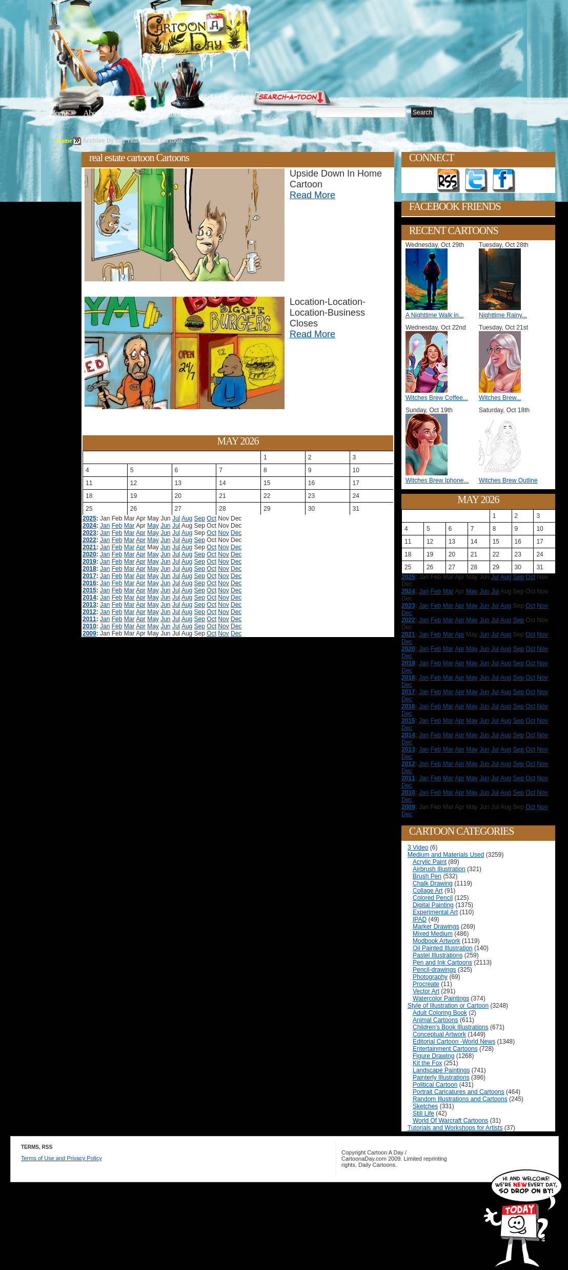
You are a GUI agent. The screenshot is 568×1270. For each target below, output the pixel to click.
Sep (199, 518)
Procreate (426, 984)
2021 (89, 547)
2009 (89, 633)
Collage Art (428, 890)
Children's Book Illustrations (451, 1027)
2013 (89, 604)
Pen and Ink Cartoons (442, 962)
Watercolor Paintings (441, 998)
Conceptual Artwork (439, 1034)
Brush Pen (427, 876)
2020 (89, 554)
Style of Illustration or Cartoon (448, 1005)
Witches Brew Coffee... (436, 397)
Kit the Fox (427, 1063)
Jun (165, 525)
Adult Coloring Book (440, 1012)
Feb (117, 525)
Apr (141, 532)
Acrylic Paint (430, 861)
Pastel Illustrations (437, 955)
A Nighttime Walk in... (434, 315)
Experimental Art (435, 912)
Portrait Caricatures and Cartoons (458, 1091)
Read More (312, 195)
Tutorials (173, 113)
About (93, 113)
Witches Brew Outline (508, 480)
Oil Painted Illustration (443, 948)
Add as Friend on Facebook (504, 180)
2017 (89, 576)
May (153, 525)
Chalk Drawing (433, 883)
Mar (129, 525)
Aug (186, 518)
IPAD (420, 919)
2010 (89, 626)
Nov (223, 532)
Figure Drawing (433, 1056)
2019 (89, 561)
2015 (89, 590)
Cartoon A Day (219, 34)
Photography (430, 976)
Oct (211, 518)
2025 (89, 518)
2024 (89, 525)
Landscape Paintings (441, 1070)
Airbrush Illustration (439, 869)
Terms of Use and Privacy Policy (61, 1158)
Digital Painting (433, 905)
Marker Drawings (436, 926)
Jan (105, 525)
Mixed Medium (433, 933)
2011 (89, 619)
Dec (236, 532)
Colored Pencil (433, 897)
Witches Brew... (500, 397)
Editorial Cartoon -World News (454, 1041)
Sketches (425, 1106)
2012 (89, 611)
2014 (89, 597)
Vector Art (426, 991)
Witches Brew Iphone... (437, 480)
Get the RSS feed (448, 180)
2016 (89, 583)
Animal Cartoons (435, 1020)
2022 (89, 540)
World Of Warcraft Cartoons (450, 1120)
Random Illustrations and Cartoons (460, 1099)
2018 (89, 568)
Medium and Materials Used (446, 854)
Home (59, 113)
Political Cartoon (435, 1084)
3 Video (418, 847)
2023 (89, 532)
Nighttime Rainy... (503, 315)
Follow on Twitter (476, 180)
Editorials (131, 113)
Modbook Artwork (436, 941)
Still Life (423, 1113)
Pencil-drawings (434, 969)
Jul (176, 518)
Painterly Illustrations (441, 1077)
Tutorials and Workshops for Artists (455, 1127)
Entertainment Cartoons (445, 1048)
